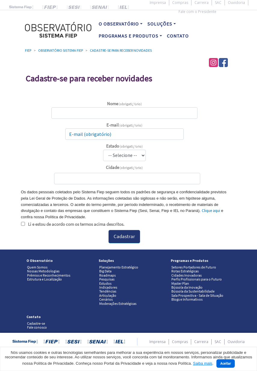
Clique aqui (211, 210)
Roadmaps (107, 275)
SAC (218, 2)
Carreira (201, 2)
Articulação (107, 295)
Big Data (105, 271)
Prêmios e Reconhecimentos (48, 275)
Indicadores (108, 287)
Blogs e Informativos (187, 299)
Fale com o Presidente (197, 11)
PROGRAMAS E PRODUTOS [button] (128, 36)
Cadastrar (124, 236)
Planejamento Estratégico (118, 267)
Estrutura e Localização (44, 279)
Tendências (107, 291)
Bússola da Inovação (187, 287)
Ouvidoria (236, 2)
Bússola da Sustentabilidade (193, 291)
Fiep (28, 50)
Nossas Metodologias (43, 271)
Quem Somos (37, 267)
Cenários (106, 299)
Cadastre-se (36, 323)
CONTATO (178, 36)
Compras (180, 2)
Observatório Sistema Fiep (60, 50)
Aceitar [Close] (225, 363)
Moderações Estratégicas (117, 304)
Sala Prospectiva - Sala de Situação (197, 295)
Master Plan (180, 283)
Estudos (105, 283)
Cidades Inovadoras (186, 275)
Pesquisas (107, 279)
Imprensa (158, 2)
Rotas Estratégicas (185, 271)
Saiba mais (202, 363)
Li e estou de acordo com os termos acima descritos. (76, 224)
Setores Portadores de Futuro (193, 267)
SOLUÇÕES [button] (159, 24)
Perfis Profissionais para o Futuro (196, 279)
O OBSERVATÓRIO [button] (119, 24)
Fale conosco (37, 327)
